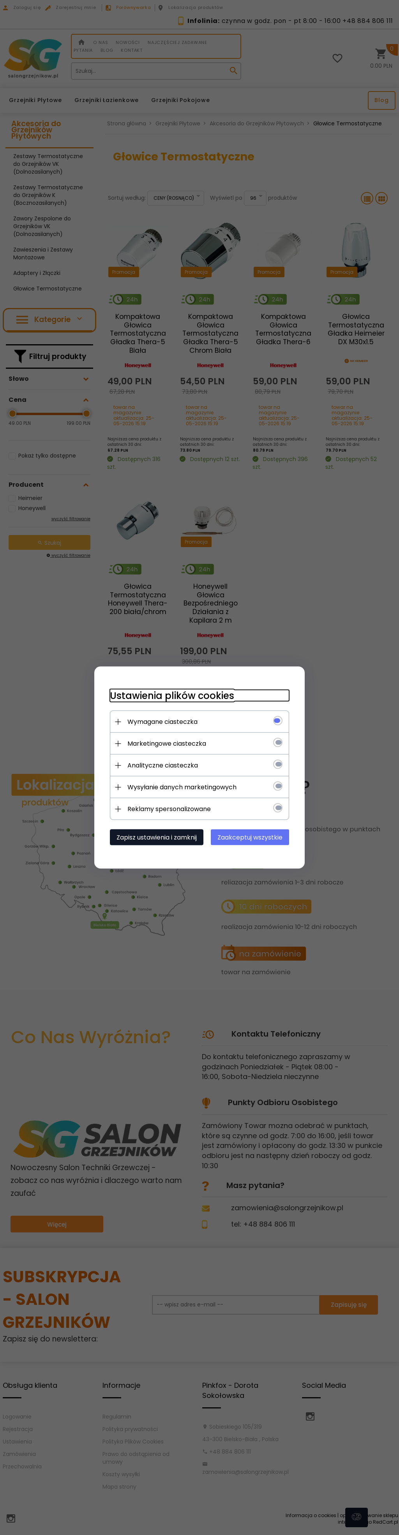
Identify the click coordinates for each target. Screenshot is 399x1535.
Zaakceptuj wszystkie (249, 837)
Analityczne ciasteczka (162, 765)
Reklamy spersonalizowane (169, 808)
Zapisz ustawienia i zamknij (157, 837)
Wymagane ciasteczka (162, 721)
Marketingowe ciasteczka (166, 743)
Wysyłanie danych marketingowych (182, 787)
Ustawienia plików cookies (172, 695)
